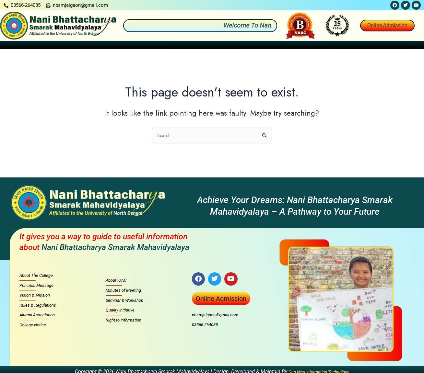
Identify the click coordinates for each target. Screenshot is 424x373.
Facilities (284, 46)
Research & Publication (330, 46)
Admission (149, 46)
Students (215, 46)
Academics (113, 46)
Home (10, 46)
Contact (412, 46)
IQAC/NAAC (250, 46)
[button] (37, 46)
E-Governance (379, 46)
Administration (74, 46)
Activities (183, 46)
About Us (36, 46)
